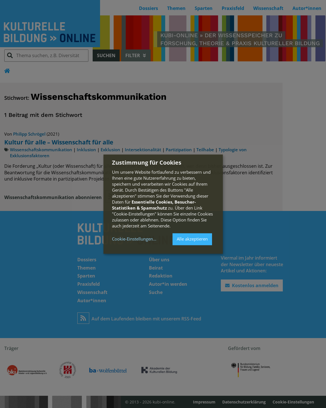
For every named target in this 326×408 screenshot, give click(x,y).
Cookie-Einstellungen (132, 239)
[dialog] (163, 204)
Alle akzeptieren (192, 239)
